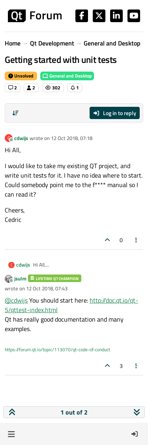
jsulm (20, 278)
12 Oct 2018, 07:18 (71, 138)
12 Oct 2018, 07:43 (46, 288)
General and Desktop (67, 76)
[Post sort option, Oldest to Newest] (15, 113)
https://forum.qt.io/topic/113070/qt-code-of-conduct (57, 349)
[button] (11, 434)
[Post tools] (136, 240)
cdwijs (21, 138)
